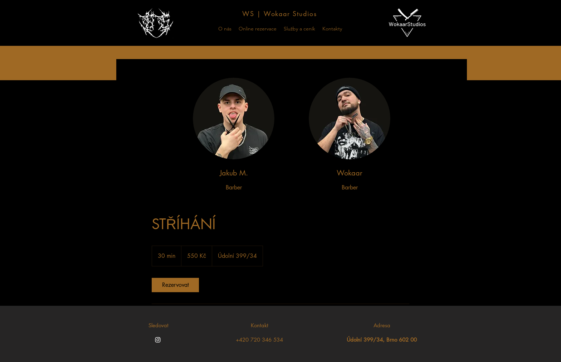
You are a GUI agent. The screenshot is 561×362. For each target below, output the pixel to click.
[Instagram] (157, 339)
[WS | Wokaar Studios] (280, 13)
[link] (175, 285)
